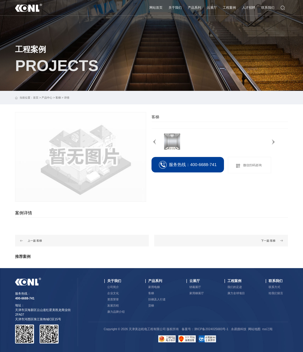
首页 (35, 97)
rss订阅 (267, 329)
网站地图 (254, 329)
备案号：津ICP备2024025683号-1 (205, 329)
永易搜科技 (238, 329)
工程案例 (30, 49)
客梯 (58, 97)
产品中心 (47, 97)
